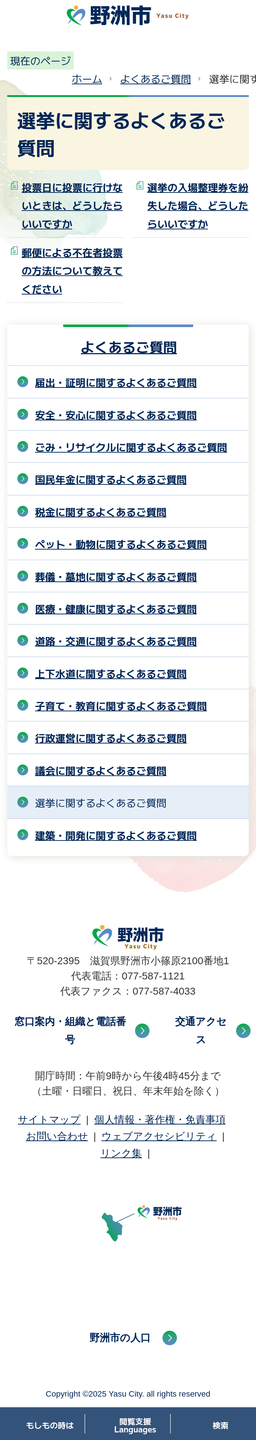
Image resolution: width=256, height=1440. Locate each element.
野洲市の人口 (120, 1337)
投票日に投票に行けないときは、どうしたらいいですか (72, 205)
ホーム (87, 78)
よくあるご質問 (155, 78)
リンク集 (121, 1153)
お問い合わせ (57, 1136)
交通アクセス (201, 1030)
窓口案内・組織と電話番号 (70, 1030)
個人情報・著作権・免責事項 (160, 1119)
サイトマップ (49, 1119)
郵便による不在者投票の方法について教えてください (72, 270)
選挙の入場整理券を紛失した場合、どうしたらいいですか (197, 205)
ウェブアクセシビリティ (159, 1136)
